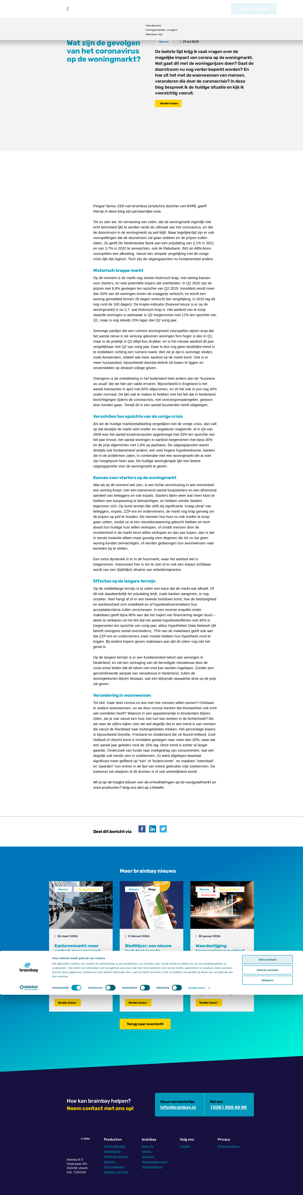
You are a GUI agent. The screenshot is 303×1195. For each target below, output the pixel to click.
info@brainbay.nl (178, 1107)
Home (68, 9)
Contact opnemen (253, 9)
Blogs (152, 889)
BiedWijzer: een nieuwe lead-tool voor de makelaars (148, 950)
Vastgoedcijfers (88, 889)
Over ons (154, 9)
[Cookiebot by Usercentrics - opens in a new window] (28, 1188)
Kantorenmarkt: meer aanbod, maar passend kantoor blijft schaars (77, 950)
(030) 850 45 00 (228, 1107)
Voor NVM (110, 9)
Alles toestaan (268, 1159)
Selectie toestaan (267, 1170)
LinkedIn (185, 1146)
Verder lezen (169, 103)
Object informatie (114, 1146)
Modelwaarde (112, 1151)
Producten (85, 9)
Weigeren (267, 1180)
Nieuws (132, 9)
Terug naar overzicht (145, 1024)
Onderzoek (208, 895)
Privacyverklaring (228, 1146)
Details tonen (196, 1188)
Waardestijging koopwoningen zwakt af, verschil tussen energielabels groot (220, 953)
